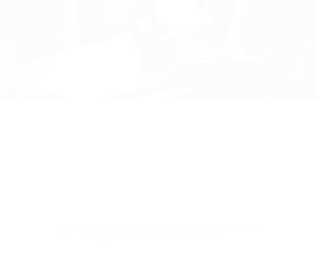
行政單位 (145, 9)
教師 (210, 9)
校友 (233, 9)
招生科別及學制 (106, 9)
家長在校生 (180, 9)
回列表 (158, 202)
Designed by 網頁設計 (199, 238)
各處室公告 (303, 113)
